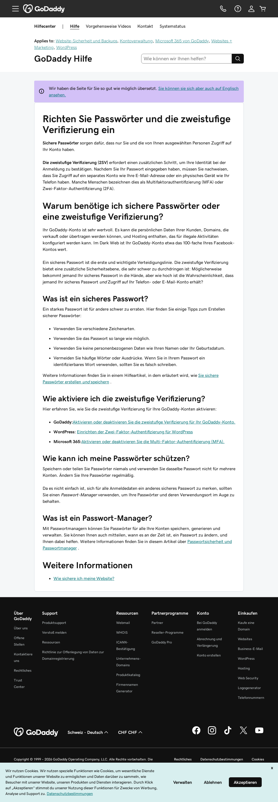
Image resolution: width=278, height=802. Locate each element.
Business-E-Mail (250, 649)
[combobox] (187, 58)
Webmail (123, 622)
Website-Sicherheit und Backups (86, 41)
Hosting (244, 668)
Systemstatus (172, 26)
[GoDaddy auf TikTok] (228, 733)
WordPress (66, 47)
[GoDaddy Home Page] (36, 732)
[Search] (238, 59)
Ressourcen (51, 642)
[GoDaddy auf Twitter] (243, 733)
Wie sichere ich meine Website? (83, 578)
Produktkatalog (128, 675)
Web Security (248, 678)
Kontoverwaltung (136, 41)
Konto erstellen (209, 655)
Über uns (21, 628)
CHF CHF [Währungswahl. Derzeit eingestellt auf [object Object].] (131, 732)
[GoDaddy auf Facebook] (196, 733)
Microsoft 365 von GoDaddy (182, 41)
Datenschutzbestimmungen (221, 759)
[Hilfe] (237, 8)
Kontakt (145, 26)
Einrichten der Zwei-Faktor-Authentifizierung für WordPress (135, 432)
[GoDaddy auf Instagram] (212, 733)
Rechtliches (22, 670)
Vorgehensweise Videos (108, 26)
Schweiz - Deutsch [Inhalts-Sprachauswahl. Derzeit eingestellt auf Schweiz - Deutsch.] (88, 732)
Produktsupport (54, 622)
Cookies (258, 759)
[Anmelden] (251, 8)
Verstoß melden (54, 632)
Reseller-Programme (167, 632)
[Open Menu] (13, 9)
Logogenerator (249, 688)
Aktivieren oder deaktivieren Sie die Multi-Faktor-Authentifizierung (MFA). (153, 441)
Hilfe (74, 26)
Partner (157, 622)
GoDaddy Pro (161, 642)
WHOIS (122, 632)
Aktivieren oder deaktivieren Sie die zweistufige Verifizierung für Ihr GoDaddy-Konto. (154, 422)
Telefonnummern (251, 697)
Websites (245, 639)
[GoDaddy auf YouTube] (259, 733)
